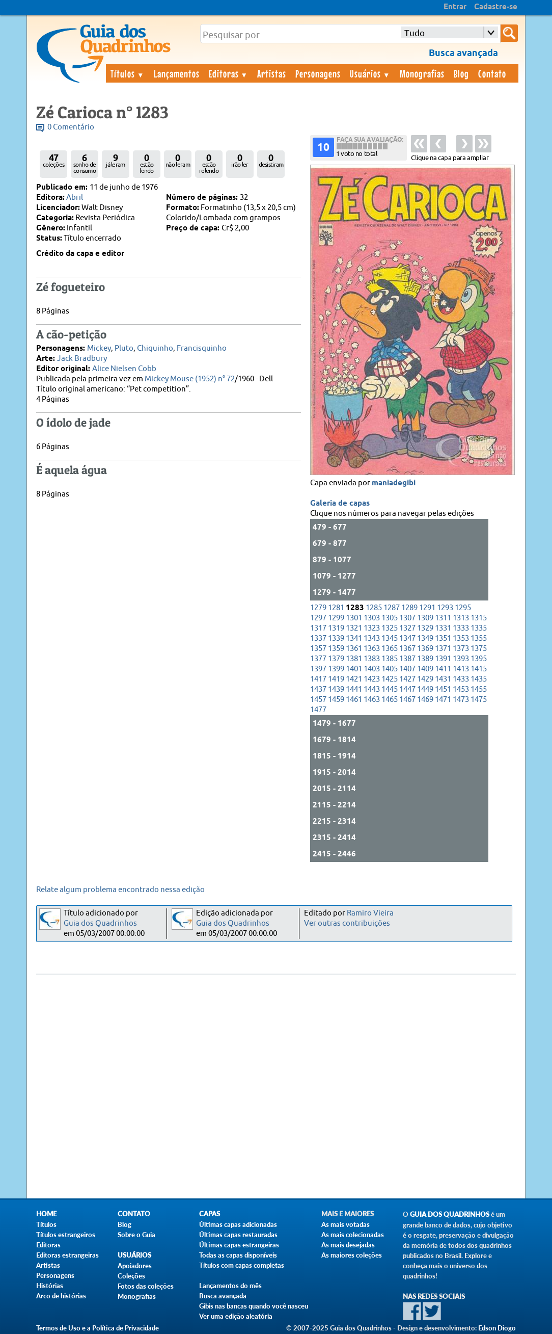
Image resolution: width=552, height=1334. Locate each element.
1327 (407, 628)
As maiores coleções (351, 1255)
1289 (409, 608)
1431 (443, 679)
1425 (389, 679)
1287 (391, 608)
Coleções (131, 1276)
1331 (443, 628)
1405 (389, 669)
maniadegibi (394, 483)
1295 (463, 608)
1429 (425, 679)
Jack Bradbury (82, 358)
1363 (372, 648)
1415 (479, 669)
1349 (425, 638)
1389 (425, 659)
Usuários (370, 73)
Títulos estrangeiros (65, 1235)
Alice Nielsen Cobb (124, 369)
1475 (479, 699)
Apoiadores (135, 1266)
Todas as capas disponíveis (238, 1255)
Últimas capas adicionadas (238, 1224)
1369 (425, 648)
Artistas (271, 73)
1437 (318, 689)
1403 (372, 669)
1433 (461, 679)
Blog (461, 73)
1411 (443, 669)
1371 (443, 648)
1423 (372, 679)
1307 (407, 618)
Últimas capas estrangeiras (239, 1245)
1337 (318, 638)
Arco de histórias (61, 1296)
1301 (354, 618)
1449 (425, 689)
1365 (389, 648)
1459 (336, 699)
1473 (461, 699)
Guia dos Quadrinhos (100, 923)
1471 (443, 699)
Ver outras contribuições (347, 923)
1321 (354, 628)
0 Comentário (70, 127)
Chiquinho (155, 348)
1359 (336, 648)
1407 (407, 669)
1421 (354, 679)
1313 (461, 618)
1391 (443, 659)
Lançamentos (177, 73)
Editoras (229, 73)
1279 (318, 608)
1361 (354, 648)
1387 (407, 659)
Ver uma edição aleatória (235, 1316)
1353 (461, 638)
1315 (479, 618)
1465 (389, 699)
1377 (318, 659)
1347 (407, 638)
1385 (389, 659)
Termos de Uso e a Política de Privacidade (97, 1328)
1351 (443, 638)
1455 (479, 689)
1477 (318, 710)
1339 (336, 638)
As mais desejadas (348, 1245)
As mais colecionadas (352, 1235)
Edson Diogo (497, 1328)
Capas (209, 1214)
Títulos (128, 73)
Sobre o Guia (136, 1235)
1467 (407, 699)
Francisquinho (202, 348)
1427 (407, 679)
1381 (354, 659)
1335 (479, 628)
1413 (461, 669)
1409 (425, 669)
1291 (427, 608)
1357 (318, 648)
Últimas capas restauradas (238, 1235)
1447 (407, 689)
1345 (389, 638)
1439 (336, 689)
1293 (445, 608)
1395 (479, 659)
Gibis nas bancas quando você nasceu (253, 1306)
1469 (425, 699)
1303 (372, 618)
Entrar (455, 7)
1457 (318, 699)
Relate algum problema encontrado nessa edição (120, 890)
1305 (389, 618)
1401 (354, 669)
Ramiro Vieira (370, 913)
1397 (318, 669)
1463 (372, 699)
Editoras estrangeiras (67, 1255)
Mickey (99, 348)
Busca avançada (222, 1296)
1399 (336, 669)
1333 (461, 628)
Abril (74, 197)
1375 (479, 648)
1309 (425, 618)
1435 (479, 679)
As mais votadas (345, 1224)
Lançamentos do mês (230, 1285)
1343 (372, 638)
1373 (461, 648)
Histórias (49, 1285)
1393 (461, 659)
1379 (336, 659)
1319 (336, 628)
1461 (354, 699)
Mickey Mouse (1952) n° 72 (190, 379)
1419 (336, 679)
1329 (425, 628)
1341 (354, 638)
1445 (389, 689)
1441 (354, 689)
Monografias (422, 73)
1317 (318, 628)
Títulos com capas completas (241, 1265)
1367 (407, 648)
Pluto (124, 348)
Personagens (318, 73)
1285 (374, 608)
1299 (336, 618)
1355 (479, 638)
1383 (372, 659)
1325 (389, 628)
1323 (372, 628)
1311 (443, 618)
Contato (492, 73)
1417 (318, 679)
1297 (318, 618)
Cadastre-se (495, 7)
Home (46, 1214)
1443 (372, 689)
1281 (336, 608)
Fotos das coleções (146, 1286)
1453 (461, 689)
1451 (443, 689)
